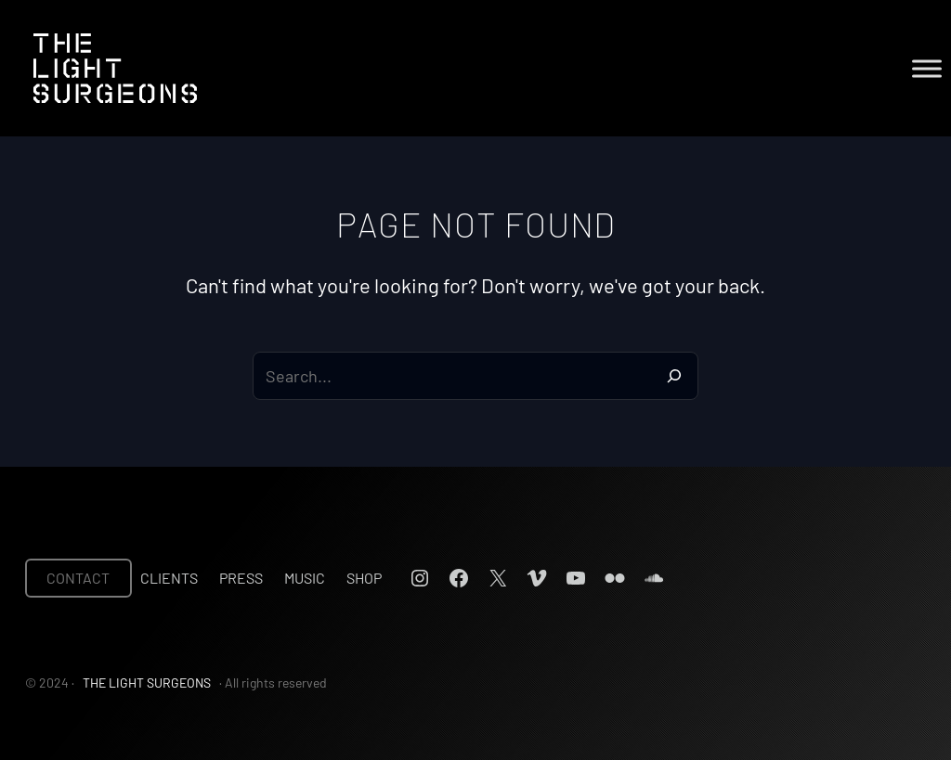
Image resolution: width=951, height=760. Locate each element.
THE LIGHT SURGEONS (147, 682)
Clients (169, 577)
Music (304, 577)
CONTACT (78, 577)
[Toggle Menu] (927, 68)
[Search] (674, 375)
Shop (364, 577)
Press (241, 577)
